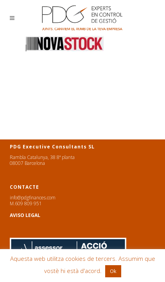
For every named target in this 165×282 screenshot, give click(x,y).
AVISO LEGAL (25, 215)
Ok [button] (113, 271)
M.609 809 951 (26, 203)
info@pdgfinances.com (33, 197)
